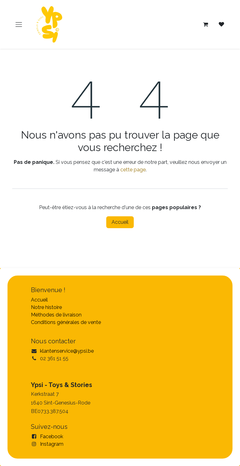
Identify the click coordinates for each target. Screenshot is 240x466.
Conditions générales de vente (66, 322)
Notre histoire (46, 307)
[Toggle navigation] (18, 24)
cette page (133, 170)
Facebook (51, 436)
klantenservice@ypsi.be (67, 351)
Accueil (120, 222)
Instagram (51, 444)
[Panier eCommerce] (205, 24)
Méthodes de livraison (56, 315)
